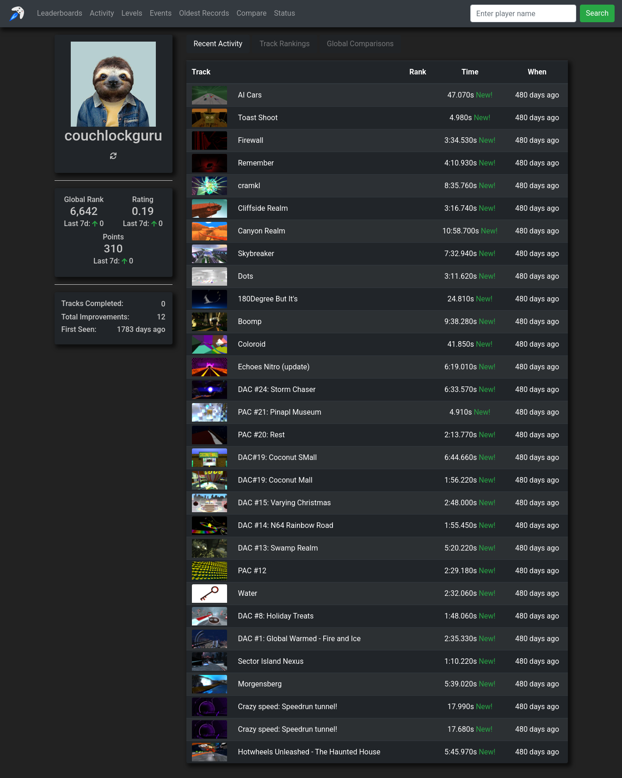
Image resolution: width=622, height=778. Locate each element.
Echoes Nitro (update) (274, 366)
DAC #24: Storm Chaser (277, 389)
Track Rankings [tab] (284, 43)
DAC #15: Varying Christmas (284, 502)
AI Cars (250, 95)
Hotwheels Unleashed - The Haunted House (309, 751)
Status (284, 13)
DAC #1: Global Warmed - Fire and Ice (299, 638)
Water (248, 593)
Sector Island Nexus (271, 661)
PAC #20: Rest (261, 434)
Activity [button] (102, 13)
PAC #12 (252, 570)
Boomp (250, 321)
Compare (251, 13)
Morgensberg (260, 684)
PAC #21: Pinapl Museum (279, 412)
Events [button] (161, 13)
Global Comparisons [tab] (360, 43)
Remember (256, 163)
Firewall (251, 140)
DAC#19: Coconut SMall (277, 457)
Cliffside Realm (263, 208)
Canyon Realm (261, 231)
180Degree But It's (268, 298)
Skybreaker (256, 253)
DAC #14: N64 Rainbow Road (285, 525)
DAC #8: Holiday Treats (276, 616)
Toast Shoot (258, 117)
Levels (132, 13)
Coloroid (252, 344)
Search (597, 13)
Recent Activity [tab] (218, 43)
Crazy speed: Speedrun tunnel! (288, 706)
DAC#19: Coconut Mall (275, 480)
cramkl (249, 185)
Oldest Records (204, 13)
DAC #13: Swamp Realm (278, 548)
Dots (245, 276)
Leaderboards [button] (59, 13)
